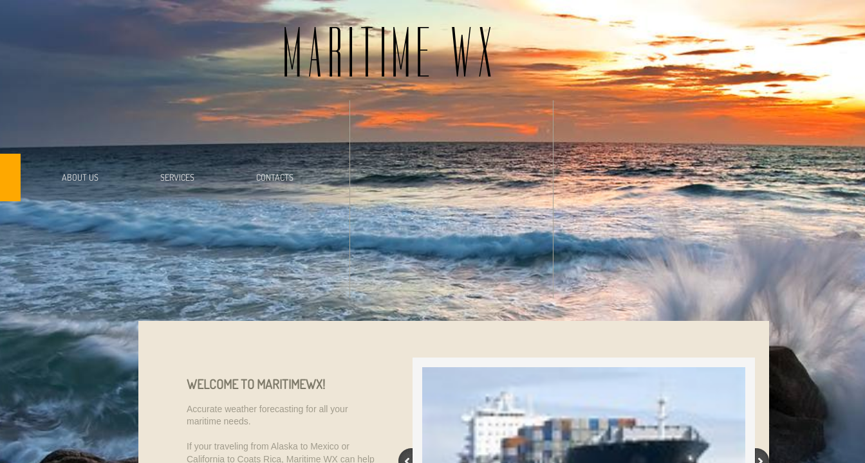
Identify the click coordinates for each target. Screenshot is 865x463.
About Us (80, 177)
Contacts (274, 177)
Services (177, 177)
